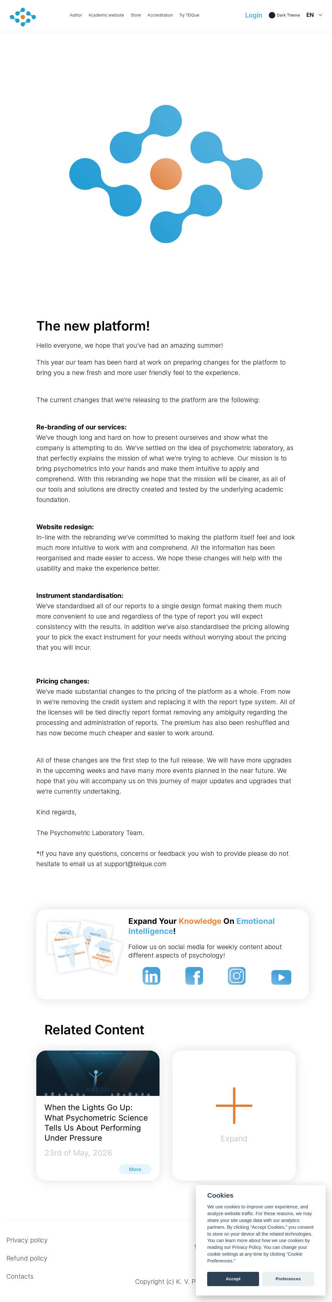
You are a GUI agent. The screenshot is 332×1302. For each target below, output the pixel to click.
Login (253, 15)
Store (136, 15)
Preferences (288, 1278)
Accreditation (160, 15)
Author (76, 15)
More (135, 1169)
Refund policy (26, 1258)
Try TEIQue (189, 15)
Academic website (106, 15)
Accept (233, 1278)
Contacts (19, 1276)
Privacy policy (27, 1240)
